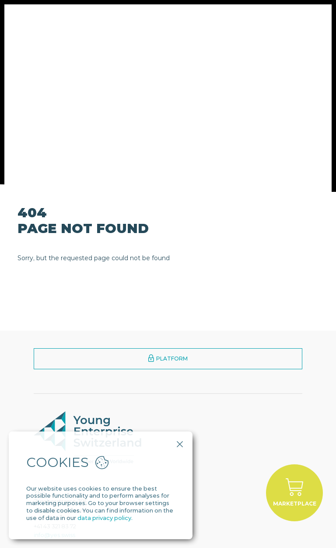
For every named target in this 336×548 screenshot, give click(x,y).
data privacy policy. (105, 517)
